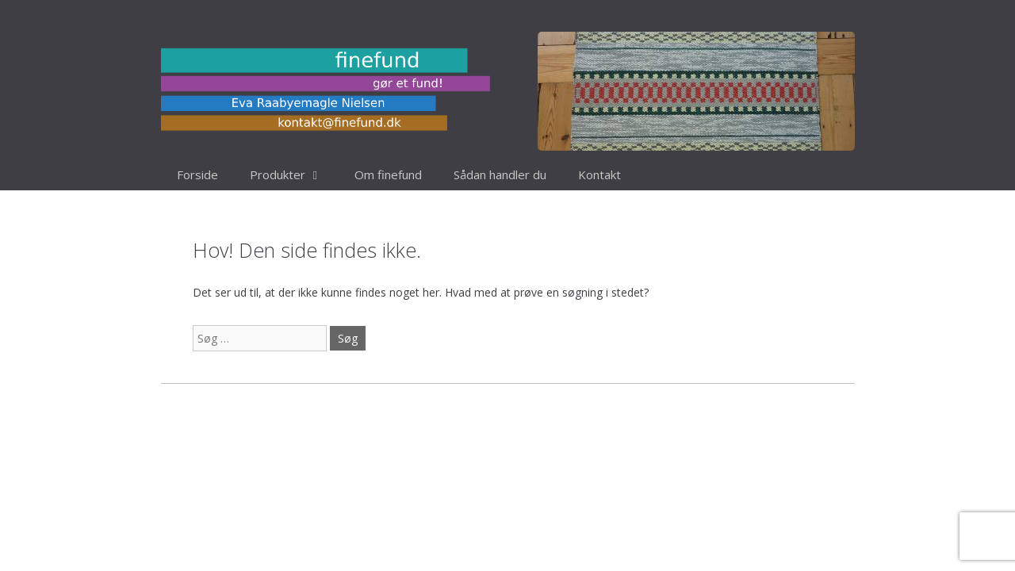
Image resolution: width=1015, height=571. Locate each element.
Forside (197, 174)
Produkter (294, 174)
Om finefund (388, 174)
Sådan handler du (500, 174)
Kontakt (599, 174)
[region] (696, 91)
